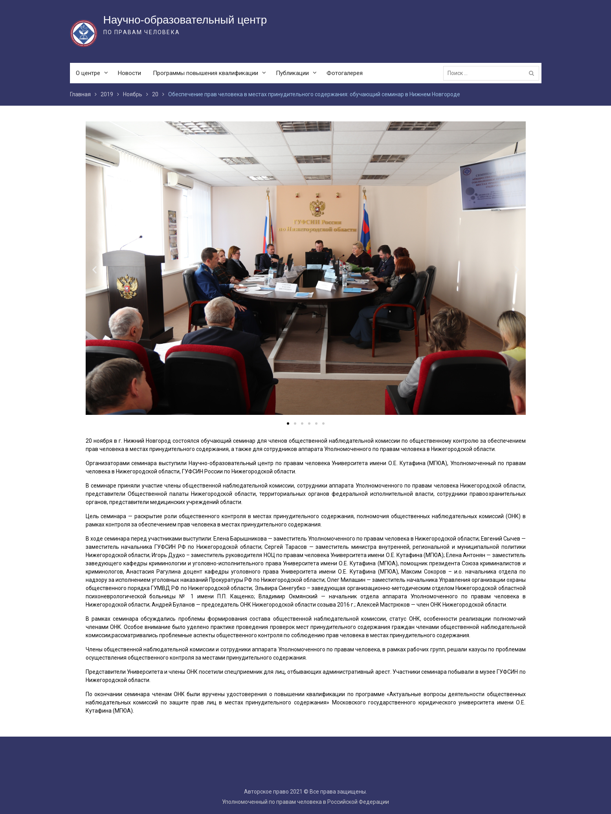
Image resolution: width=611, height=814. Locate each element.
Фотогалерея (345, 73)
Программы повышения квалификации (205, 73)
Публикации (292, 73)
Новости (129, 73)
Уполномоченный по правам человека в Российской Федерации (305, 802)
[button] (288, 423)
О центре (88, 73)
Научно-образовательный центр (185, 20)
